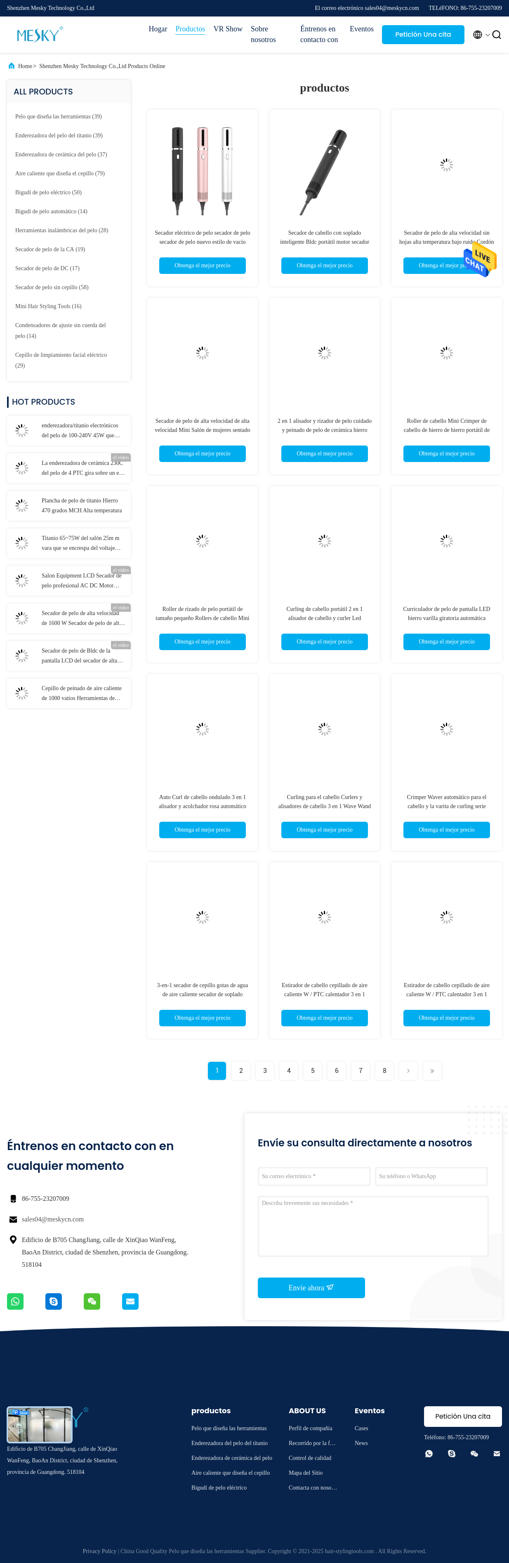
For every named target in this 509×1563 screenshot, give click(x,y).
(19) (50, 249)
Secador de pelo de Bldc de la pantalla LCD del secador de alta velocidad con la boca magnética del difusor (83, 657)
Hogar (158, 29)
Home (25, 66)
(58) (52, 287)
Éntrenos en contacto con (319, 34)
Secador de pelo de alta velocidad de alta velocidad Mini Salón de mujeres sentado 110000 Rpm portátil (202, 430)
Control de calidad (310, 1458)
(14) (51, 211)
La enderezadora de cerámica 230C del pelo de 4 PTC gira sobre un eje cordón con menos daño (82, 469)
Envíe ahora (312, 1287)
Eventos (362, 29)
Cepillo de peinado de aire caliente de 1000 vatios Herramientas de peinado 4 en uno (82, 694)
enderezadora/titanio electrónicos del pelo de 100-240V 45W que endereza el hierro (80, 431)
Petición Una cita (423, 34)
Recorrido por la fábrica (313, 1444)
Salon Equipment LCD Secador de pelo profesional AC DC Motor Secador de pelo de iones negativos (82, 582)
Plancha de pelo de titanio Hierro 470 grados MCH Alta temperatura (82, 505)
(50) (48, 192)
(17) (47, 268)
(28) (61, 230)
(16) (48, 306)
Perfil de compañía (310, 1428)
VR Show (228, 29)
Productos (190, 29)
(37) (61, 154)
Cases (361, 1428)
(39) (58, 116)
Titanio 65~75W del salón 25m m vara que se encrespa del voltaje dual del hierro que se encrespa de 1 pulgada (83, 544)
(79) (60, 173)
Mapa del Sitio (306, 1473)
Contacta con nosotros (313, 1489)
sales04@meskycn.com (53, 1219)
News (361, 1443)
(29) (61, 360)
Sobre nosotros (263, 34)
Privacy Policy (99, 1551)
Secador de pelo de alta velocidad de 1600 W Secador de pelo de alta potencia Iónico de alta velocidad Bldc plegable (82, 619)
